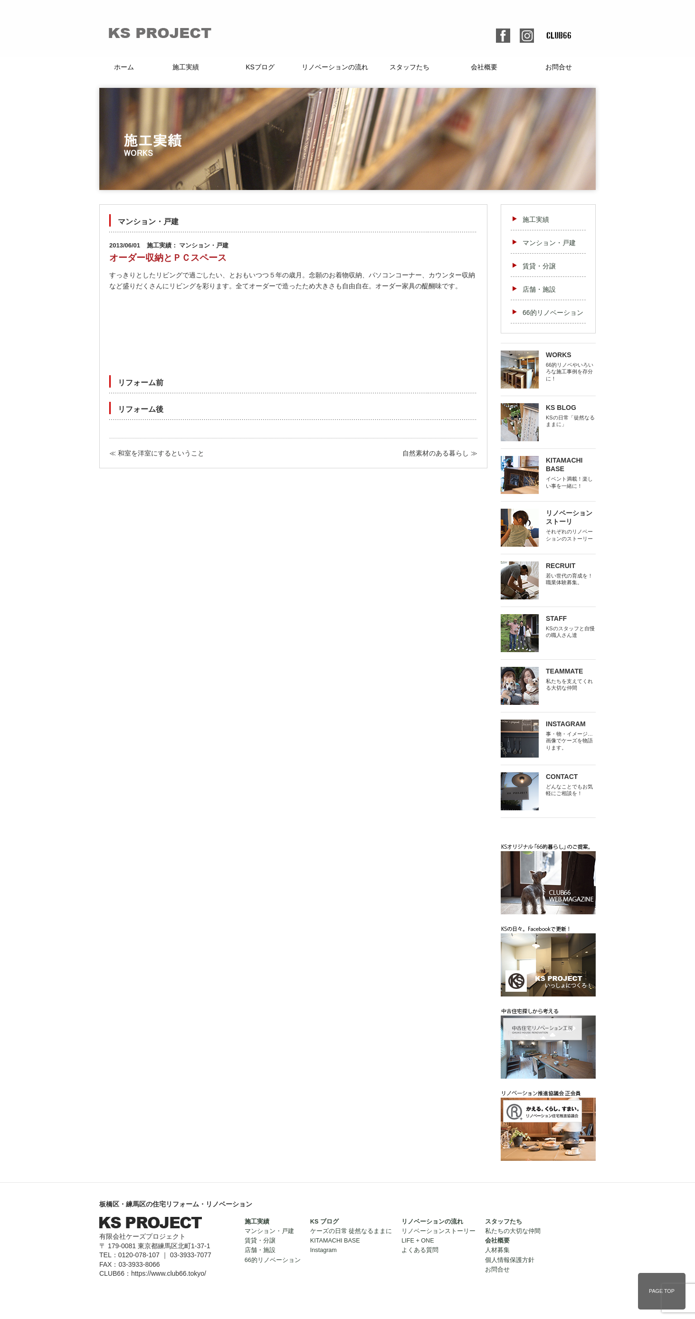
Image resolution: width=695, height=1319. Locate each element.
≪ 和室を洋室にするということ (156, 453)
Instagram (323, 1250)
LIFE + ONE (417, 1240)
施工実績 (185, 67)
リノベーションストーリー (438, 1231)
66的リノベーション (553, 312)
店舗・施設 (539, 289)
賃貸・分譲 (539, 266)
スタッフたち (409, 67)
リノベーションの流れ (335, 67)
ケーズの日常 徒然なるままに (351, 1231)
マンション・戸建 (549, 243)
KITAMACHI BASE (335, 1240)
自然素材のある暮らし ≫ (439, 453)
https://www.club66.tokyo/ (168, 1273)
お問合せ (558, 67)
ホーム (124, 67)
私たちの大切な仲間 (513, 1231)
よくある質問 (419, 1250)
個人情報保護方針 (509, 1260)
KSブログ (260, 67)
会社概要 (484, 67)
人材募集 (497, 1250)
